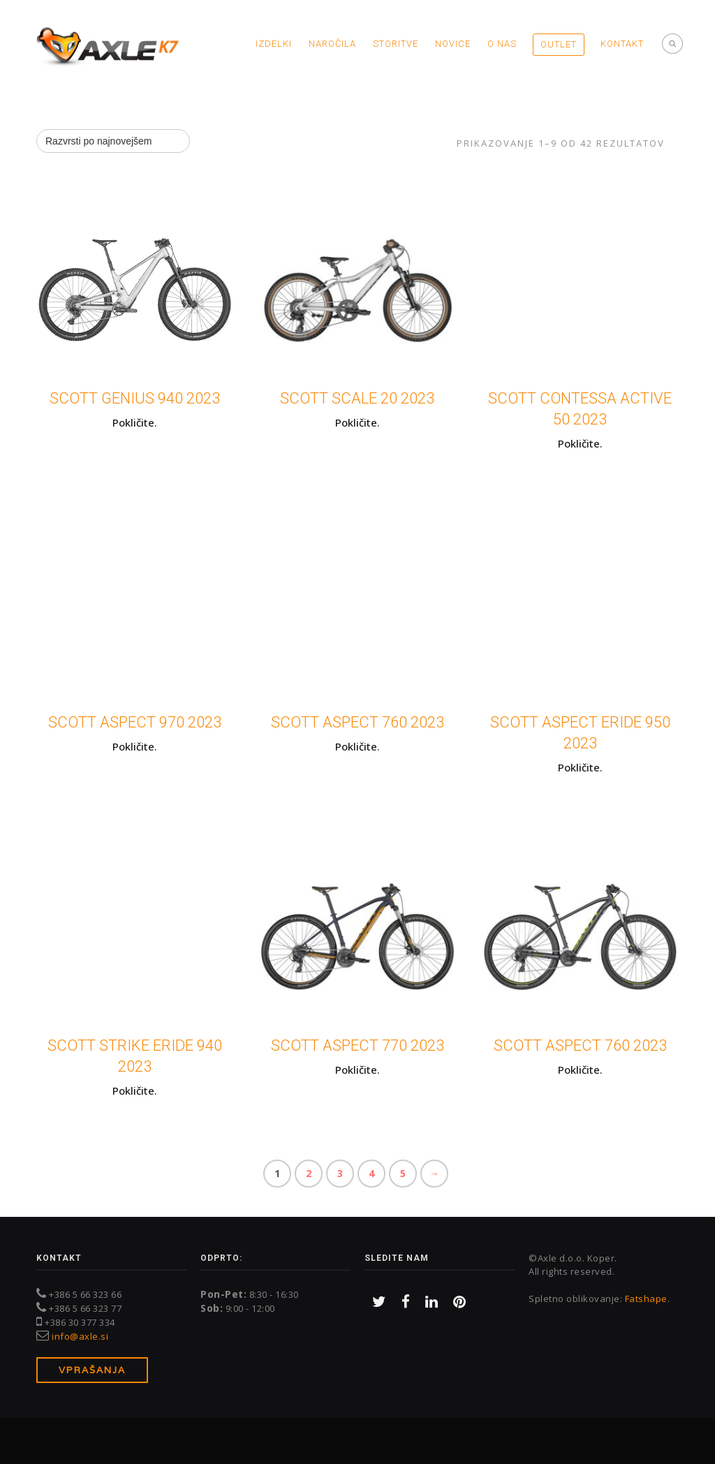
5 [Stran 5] (403, 1173)
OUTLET (558, 44)
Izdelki (274, 43)
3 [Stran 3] (340, 1173)
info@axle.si (80, 1336)
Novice (453, 43)
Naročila (332, 43)
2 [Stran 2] (308, 1173)
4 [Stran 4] (371, 1173)
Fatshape (646, 1298)
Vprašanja (92, 1370)
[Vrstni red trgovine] (113, 141)
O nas (502, 43)
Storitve (395, 43)
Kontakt (622, 43)
